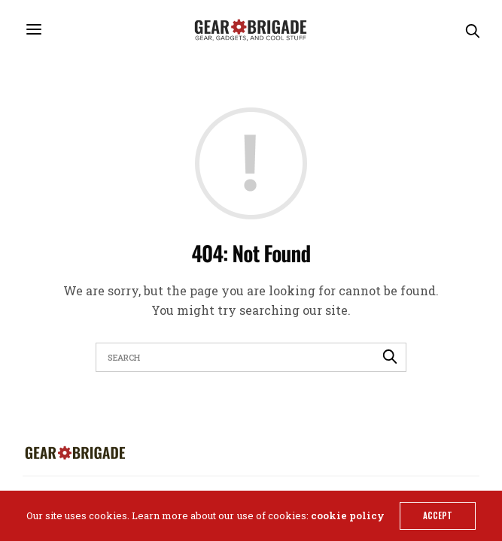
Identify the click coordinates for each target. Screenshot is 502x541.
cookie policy (348, 515)
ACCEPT (437, 515)
